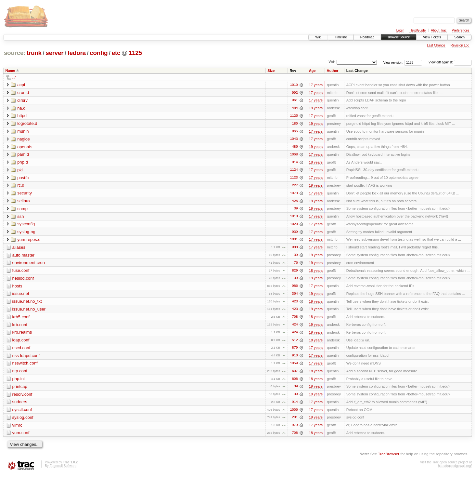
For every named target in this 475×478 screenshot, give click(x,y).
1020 (294, 225)
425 (295, 202)
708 (295, 319)
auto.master (23, 256)
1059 (294, 365)
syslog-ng (26, 233)
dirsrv (22, 100)
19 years (316, 108)
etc (116, 52)
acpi (21, 84)
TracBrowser (388, 457)
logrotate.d (27, 123)
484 (295, 108)
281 (295, 420)
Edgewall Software (62, 469)
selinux (23, 201)
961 (295, 100)
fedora (77, 52)
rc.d (20, 186)
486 (295, 147)
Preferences (460, 30)
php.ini (18, 381)
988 (295, 248)
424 (295, 326)
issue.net (20, 295)
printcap (19, 389)
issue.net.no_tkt (27, 303)
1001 (294, 241)
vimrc (17, 428)
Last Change (436, 45)
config (99, 52)
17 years (316, 85)
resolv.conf (22, 396)
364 (295, 295)
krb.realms (22, 334)
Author (333, 71)
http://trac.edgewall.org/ (455, 469)
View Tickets (432, 37)
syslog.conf (22, 420)
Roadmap (367, 37)
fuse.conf (21, 272)
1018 (294, 217)
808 (295, 381)
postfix (23, 178)
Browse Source (399, 37)
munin (23, 131)
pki (20, 170)
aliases (18, 248)
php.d (22, 162)
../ (14, 77)
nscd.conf (21, 350)
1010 (294, 84)
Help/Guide (417, 30)
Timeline (341, 37)
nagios (23, 139)
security (24, 194)
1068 (294, 155)
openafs (24, 147)
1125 (135, 52)
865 (295, 131)
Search (459, 37)
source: (14, 52)
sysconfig (26, 225)
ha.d (21, 108)
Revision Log (460, 45)
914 (295, 404)
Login (400, 30)
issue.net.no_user (29, 311)
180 (295, 123)
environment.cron (28, 264)
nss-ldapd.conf (26, 357)
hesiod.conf (23, 279)
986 (295, 287)
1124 (294, 170)
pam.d (23, 155)
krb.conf (19, 326)
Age (312, 71)
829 (295, 272)
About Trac (438, 30)
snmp (22, 209)
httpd (22, 115)
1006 (294, 412)
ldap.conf (21, 342)
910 (295, 358)
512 (295, 342)
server (54, 52)
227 (295, 186)
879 (295, 350)
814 (295, 163)
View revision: (393, 62)
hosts (17, 287)
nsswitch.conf (25, 365)
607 (295, 373)
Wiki (318, 37)
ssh (20, 217)
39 (296, 209)
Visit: (332, 62)
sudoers (19, 404)
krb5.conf (21, 318)
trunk (34, 52)
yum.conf (21, 435)
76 (296, 264)
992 (295, 92)
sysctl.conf (22, 412)
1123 (294, 178)
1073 (294, 194)
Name (10, 71)
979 (295, 428)
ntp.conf (19, 373)
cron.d (23, 92)
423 (295, 303)
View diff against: (450, 62)
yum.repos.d (29, 240)
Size (271, 71)
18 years (316, 163)
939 (295, 233)
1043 (294, 139)
